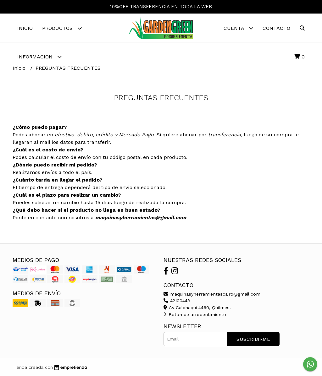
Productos (62, 28)
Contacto (276, 28)
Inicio (25, 28)
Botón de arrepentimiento (195, 314)
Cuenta (238, 28)
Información (39, 56)
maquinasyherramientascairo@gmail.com (212, 294)
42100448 (177, 300)
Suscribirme (253, 339)
